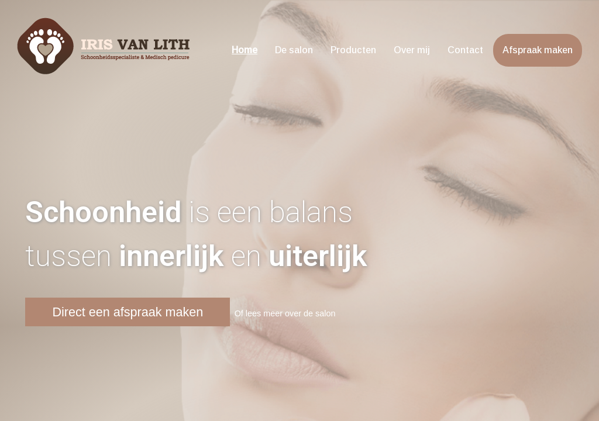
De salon (294, 50)
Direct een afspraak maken (127, 312)
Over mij (412, 50)
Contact (465, 50)
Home (244, 50)
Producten (353, 50)
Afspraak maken (537, 50)
